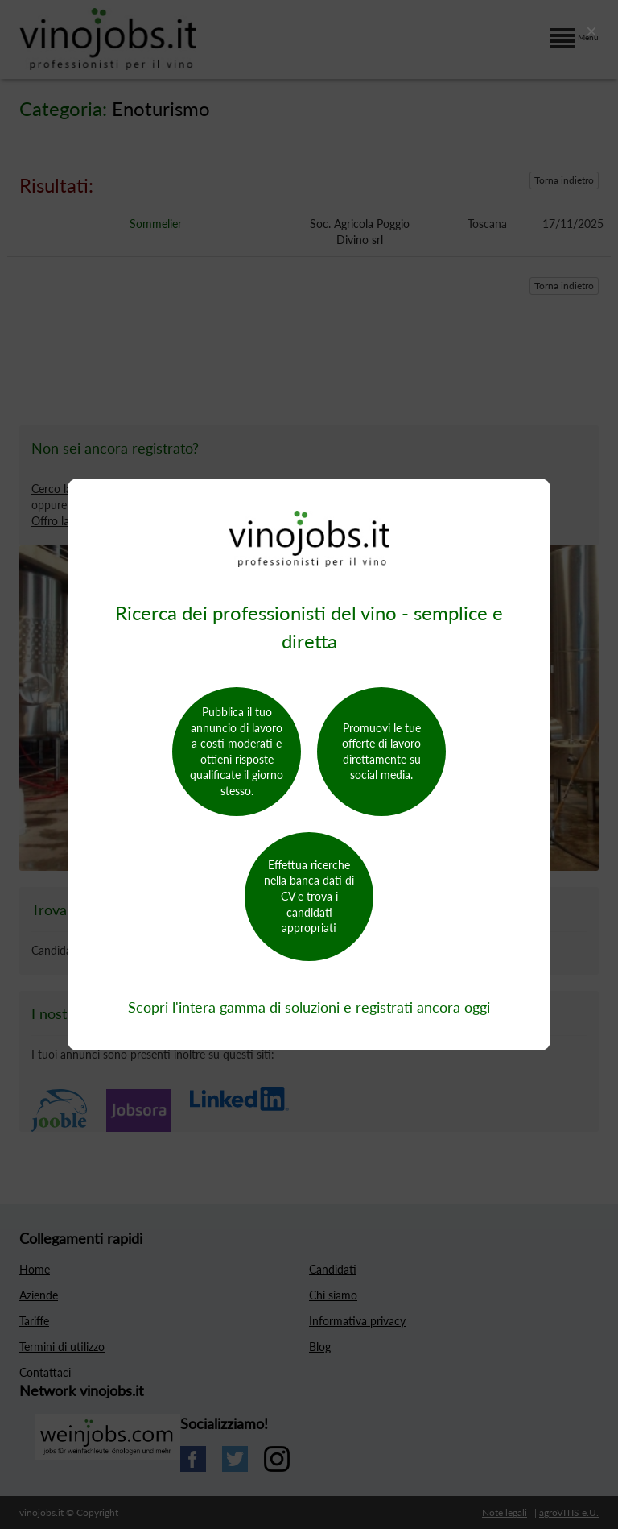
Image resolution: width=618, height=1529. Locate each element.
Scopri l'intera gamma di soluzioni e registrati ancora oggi (309, 1007)
